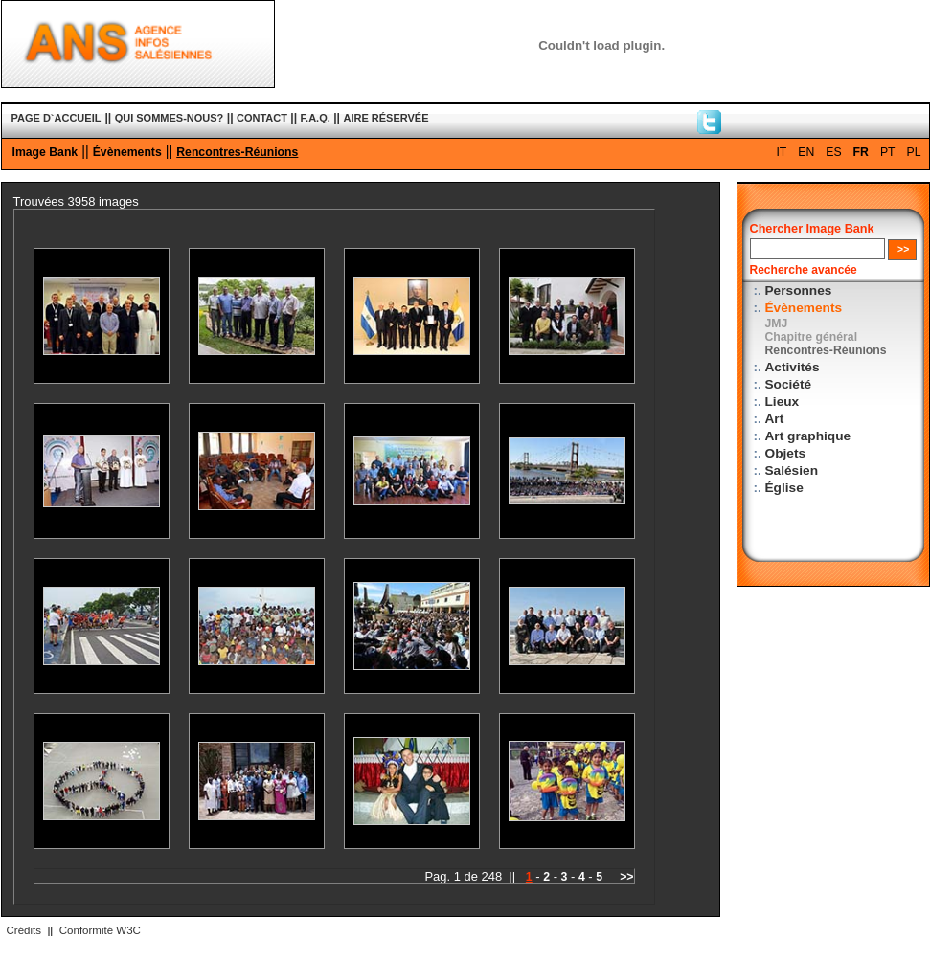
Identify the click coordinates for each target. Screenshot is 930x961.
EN (806, 152)
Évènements (127, 152)
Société (788, 384)
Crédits (24, 930)
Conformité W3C (100, 930)
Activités (792, 367)
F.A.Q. (315, 117)
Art (774, 419)
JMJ (776, 323)
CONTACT (262, 117)
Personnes (798, 290)
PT (888, 152)
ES (833, 152)
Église (784, 487)
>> (626, 876)
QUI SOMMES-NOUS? (169, 117)
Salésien (791, 470)
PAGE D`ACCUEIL (56, 117)
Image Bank (45, 152)
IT (781, 152)
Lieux (782, 401)
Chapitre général (811, 337)
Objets (785, 453)
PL (914, 152)
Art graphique (808, 436)
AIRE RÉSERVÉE (385, 117)
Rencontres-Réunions (237, 152)
